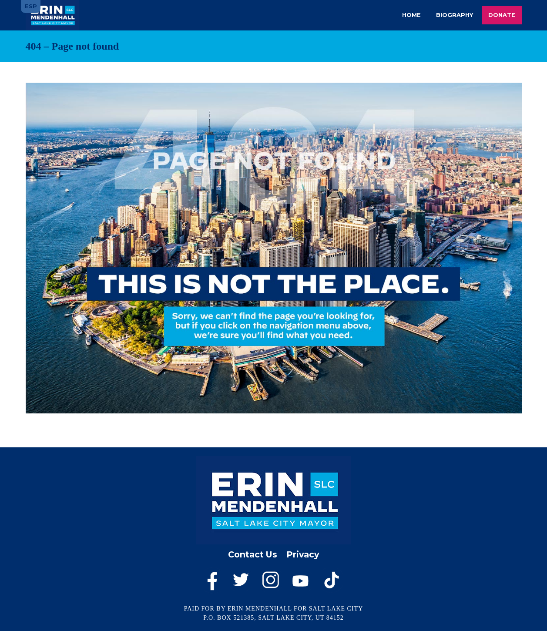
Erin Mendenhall (52, 15)
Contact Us (252, 554)
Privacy (302, 554)
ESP (31, 6)
